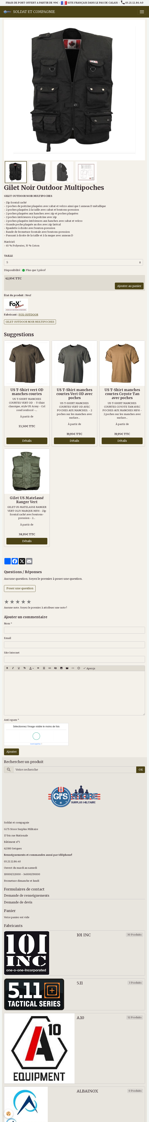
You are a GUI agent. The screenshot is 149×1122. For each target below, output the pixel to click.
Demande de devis (18, 902)
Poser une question (19, 588)
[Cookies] (8, 1113)
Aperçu (89, 668)
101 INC (84, 935)
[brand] (29, 12)
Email (7, 638)
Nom (7, 623)
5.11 (80, 983)
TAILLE (8, 255)
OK (141, 769)
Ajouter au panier (129, 286)
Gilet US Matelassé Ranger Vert (27, 500)
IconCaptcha (35, 744)
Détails (27, 441)
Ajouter (11, 751)
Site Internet (12, 652)
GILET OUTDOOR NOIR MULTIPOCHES (30, 321)
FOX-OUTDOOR (28, 314)
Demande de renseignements (26, 895)
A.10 (80, 1018)
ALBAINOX (87, 1091)
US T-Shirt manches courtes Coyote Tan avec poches (122, 394)
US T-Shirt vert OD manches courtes (26, 392)
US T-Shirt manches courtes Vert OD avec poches (74, 394)
